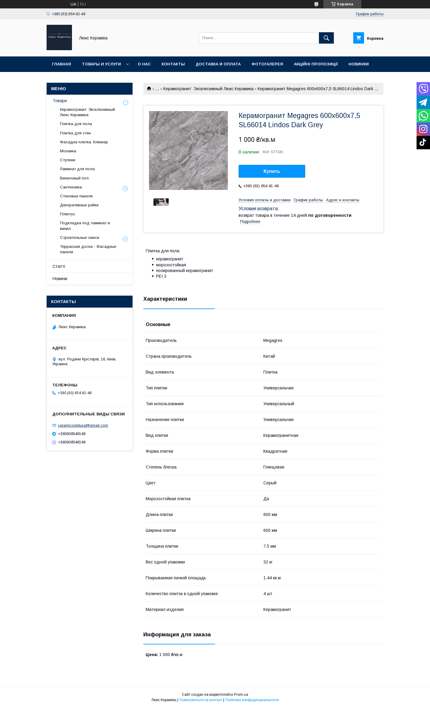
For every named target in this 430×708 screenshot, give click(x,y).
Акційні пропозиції (316, 64)
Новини (60, 278)
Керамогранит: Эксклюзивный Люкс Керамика (208, 88)
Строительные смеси (79, 237)
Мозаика (68, 151)
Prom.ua (241, 694)
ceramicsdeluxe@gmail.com (83, 425)
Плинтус (67, 214)
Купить (272, 171)
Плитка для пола (76, 124)
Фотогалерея (267, 64)
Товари (60, 100)
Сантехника (71, 187)
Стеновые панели (76, 196)
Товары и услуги (101, 64)
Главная (61, 64)
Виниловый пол (74, 178)
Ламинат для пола (77, 169)
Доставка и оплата (218, 64)
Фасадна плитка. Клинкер (84, 142)
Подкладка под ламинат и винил (85, 226)
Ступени (67, 160)
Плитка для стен (75, 133)
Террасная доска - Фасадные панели (88, 249)
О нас (144, 64)
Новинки (358, 64)
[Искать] (326, 38)
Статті (59, 266)
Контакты (173, 64)
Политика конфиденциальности (252, 700)
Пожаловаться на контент (200, 700)
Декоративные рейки (79, 205)
